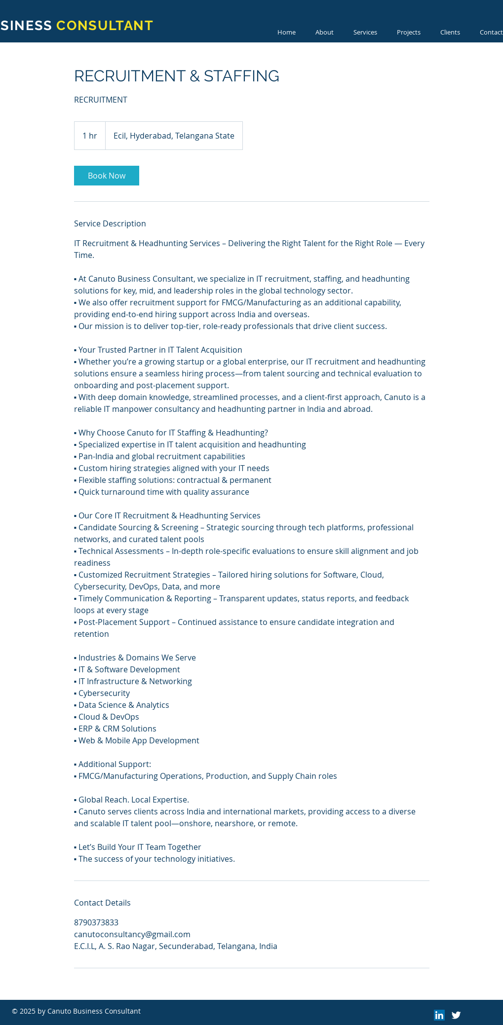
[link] (106, 175)
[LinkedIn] (439, 1015)
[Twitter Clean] (456, 1015)
